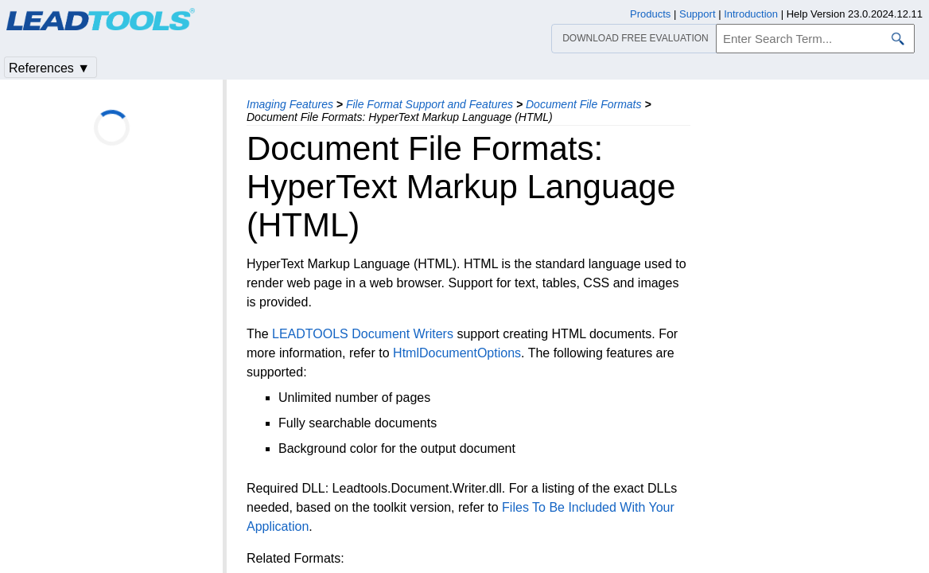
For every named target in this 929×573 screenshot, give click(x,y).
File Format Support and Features (429, 104)
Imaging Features (290, 104)
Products (650, 14)
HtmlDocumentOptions (457, 353)
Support (697, 14)
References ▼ (49, 68)
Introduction (751, 14)
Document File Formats (583, 104)
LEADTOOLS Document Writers (362, 334)
